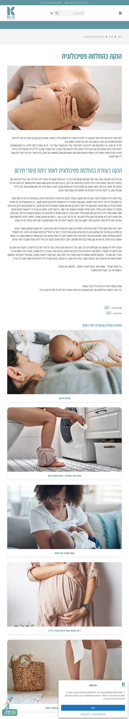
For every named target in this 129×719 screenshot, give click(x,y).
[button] (120, 13)
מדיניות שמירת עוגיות (98, 713)
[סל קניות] (51, 13)
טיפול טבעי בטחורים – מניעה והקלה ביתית (64, 475)
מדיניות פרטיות (85, 713)
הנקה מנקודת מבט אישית (65, 553)
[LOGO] (11, 13)
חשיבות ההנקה (64, 398)
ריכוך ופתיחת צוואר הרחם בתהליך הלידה (64, 630)
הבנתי (93, 707)
